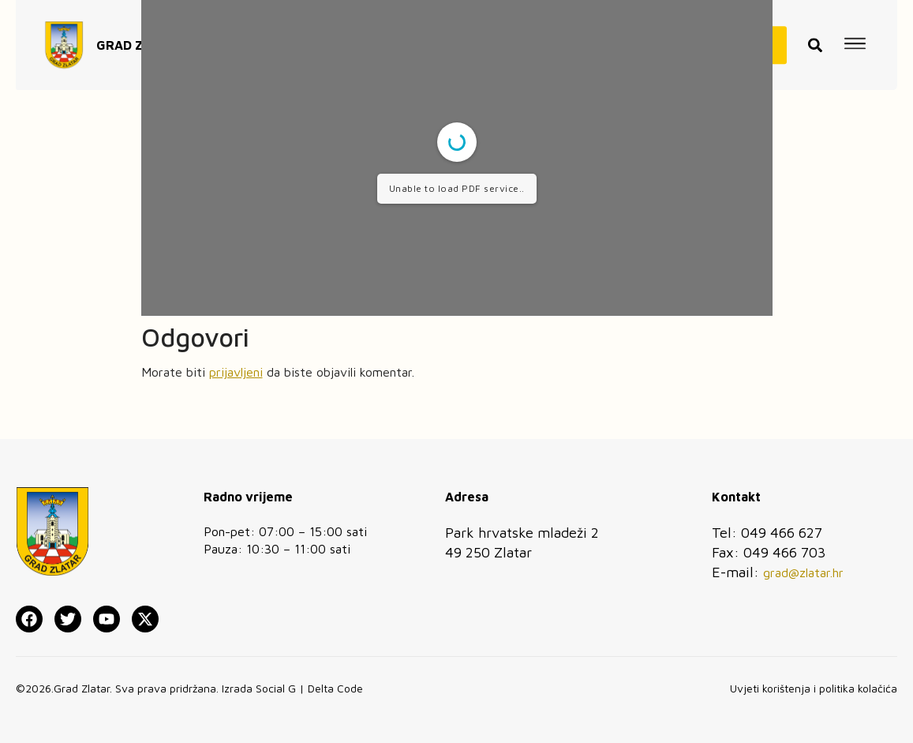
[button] (816, 35)
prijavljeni (236, 372)
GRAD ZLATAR (139, 35)
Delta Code (335, 688)
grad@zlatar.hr (803, 572)
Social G (276, 688)
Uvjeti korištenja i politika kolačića (813, 688)
